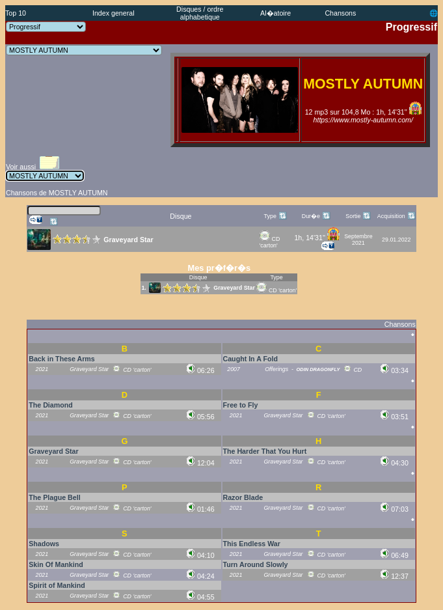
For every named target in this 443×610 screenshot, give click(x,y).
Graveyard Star (234, 287)
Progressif (411, 27)
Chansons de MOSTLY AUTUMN (57, 193)
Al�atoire (275, 13)
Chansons (340, 13)
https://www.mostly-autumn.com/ (363, 120)
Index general (113, 13)
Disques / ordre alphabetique (199, 13)
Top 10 (15, 13)
